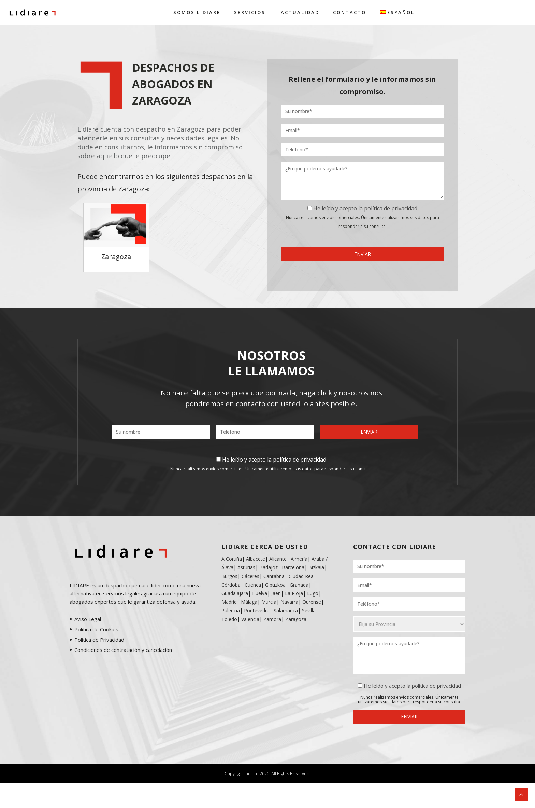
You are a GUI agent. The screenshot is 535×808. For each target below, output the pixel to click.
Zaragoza (295, 619)
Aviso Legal (87, 619)
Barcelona (293, 567)
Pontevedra (257, 610)
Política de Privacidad (99, 639)
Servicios (249, 12)
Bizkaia (316, 567)
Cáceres (250, 576)
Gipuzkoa (275, 584)
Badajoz (268, 567)
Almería (299, 559)
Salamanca (286, 610)
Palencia (230, 610)
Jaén (276, 593)
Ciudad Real (302, 576)
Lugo (312, 593)
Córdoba (231, 584)
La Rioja (294, 593)
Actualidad (300, 12)
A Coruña (231, 559)
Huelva (259, 593)
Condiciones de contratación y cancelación (123, 649)
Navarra (289, 602)
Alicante (278, 559)
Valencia (250, 619)
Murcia (268, 602)
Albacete (255, 559)
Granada (298, 584)
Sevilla (309, 610)
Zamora (272, 619)
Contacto (349, 12)
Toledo (229, 619)
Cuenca (253, 584)
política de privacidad (390, 208)
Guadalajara (234, 593)
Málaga (249, 602)
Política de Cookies (96, 629)
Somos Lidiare (196, 12)
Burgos (229, 576)
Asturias (246, 567)
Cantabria (274, 576)
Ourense (311, 602)
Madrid (229, 602)
